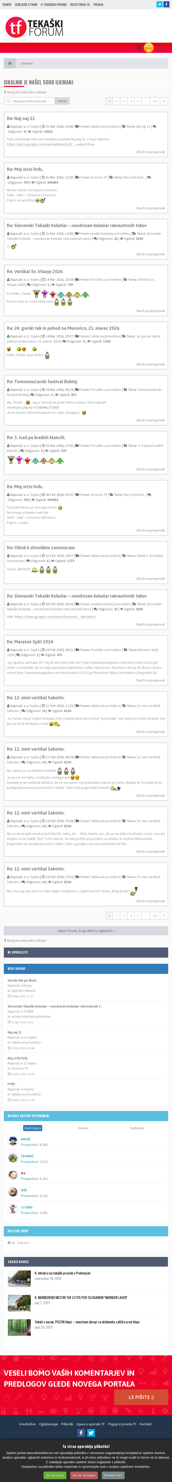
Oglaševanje (48, 1424)
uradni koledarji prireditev (31, 1016)
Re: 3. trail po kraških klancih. (36, 437)
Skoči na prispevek (150, 152)
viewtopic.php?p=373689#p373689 (33, 407)
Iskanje (62, 101)
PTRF (11, 1084)
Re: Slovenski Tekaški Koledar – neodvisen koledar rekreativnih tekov (77, 225)
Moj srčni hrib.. (18, 1058)
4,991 (44, 1212)
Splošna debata (23, 990)
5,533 (44, 1161)
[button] (164, 101)
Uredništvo (27, 1424)
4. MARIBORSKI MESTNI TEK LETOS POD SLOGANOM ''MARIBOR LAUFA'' (81, 1297)
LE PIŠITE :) (141, 1397)
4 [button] (131, 101)
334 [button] (155, 101)
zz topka (32, 126)
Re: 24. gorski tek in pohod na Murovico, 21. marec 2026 (63, 328)
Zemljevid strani (26, 4)
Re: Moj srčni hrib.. (25, 169)
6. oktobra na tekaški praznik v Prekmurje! (62, 1273)
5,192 (44, 1195)
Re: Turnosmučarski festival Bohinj (42, 381)
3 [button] (123, 101)
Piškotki (67, 1424)
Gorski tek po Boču (22, 980)
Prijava (98, 4)
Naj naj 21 (15, 1032)
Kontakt (146, 1424)
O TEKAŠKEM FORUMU (54, 4)
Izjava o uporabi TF (91, 1424)
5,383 (44, 1178)
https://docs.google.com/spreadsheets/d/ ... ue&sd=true (50, 144)
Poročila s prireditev (106, 279)
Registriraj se (80, 4)
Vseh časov (32, 1128)
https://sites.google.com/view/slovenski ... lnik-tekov (55, 616)
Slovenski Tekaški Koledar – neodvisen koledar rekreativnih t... (55, 1006)
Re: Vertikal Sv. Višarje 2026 (35, 271)
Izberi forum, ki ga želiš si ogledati (86, 930)
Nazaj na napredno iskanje (27, 92)
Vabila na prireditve (26, 1042)
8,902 (44, 1144)
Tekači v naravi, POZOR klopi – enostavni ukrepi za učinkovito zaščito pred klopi (87, 1321)
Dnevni (83, 1128)
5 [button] (138, 101)
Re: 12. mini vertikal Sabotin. (36, 697)
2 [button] (116, 101)
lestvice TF (20, 1068)
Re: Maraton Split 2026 (30, 641)
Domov (7, 4)
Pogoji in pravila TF (122, 1424)
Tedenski (137, 1128)
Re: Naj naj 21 (21, 118)
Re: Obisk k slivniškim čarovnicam (41, 547)
